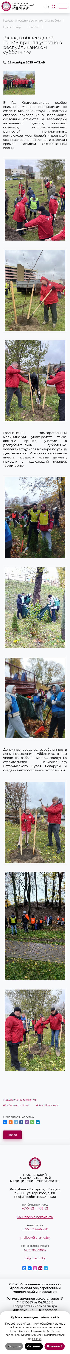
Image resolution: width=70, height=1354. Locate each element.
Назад (12, 1135)
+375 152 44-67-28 (35, 1229)
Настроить (14, 1346)
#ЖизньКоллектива (47, 1105)
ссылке (56, 1327)
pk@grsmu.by (35, 1258)
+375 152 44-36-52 (35, 1208)
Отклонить (33, 1346)
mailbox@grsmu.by (35, 1237)
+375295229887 (35, 1250)
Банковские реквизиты (35, 1217)
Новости (33, 27)
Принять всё (54, 1346)
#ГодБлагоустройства (16, 1105)
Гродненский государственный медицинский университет (18, 6)
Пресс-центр (12, 27)
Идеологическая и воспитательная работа (32, 20)
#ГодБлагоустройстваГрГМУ (20, 1099)
